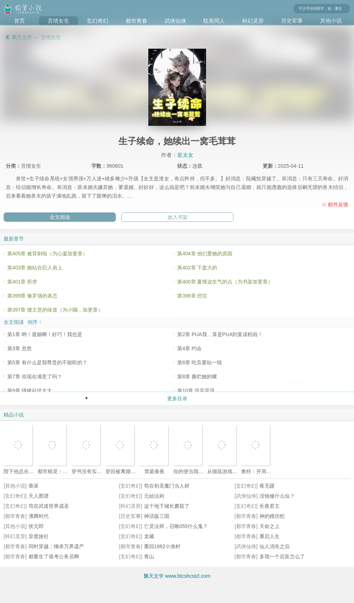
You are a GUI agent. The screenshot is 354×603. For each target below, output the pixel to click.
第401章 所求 (22, 282)
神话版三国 (156, 516)
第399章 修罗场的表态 (32, 296)
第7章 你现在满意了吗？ (34, 376)
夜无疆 (267, 486)
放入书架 (177, 217)
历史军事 (292, 21)
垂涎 (34, 486)
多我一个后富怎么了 (282, 556)
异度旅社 (39, 536)
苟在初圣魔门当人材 (166, 486)
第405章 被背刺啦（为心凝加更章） (47, 253)
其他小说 (331, 21)
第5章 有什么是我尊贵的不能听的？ (47, 362)
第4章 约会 (189, 348)
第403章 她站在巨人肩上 (34, 267)
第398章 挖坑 (192, 296)
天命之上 (269, 526)
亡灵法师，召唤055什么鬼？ (176, 526)
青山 (149, 556)
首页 (19, 21)
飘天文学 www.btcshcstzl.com (177, 576)
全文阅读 (60, 217)
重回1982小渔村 (162, 546)
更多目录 (177, 398)
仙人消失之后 (274, 546)
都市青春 (136, 21)
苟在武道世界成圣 (49, 506)
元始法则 (154, 496)
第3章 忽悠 (19, 348)
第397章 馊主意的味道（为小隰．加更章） (55, 310)
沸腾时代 (39, 516)
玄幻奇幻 (97, 21)
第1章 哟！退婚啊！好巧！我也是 (44, 334)
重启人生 (269, 536)
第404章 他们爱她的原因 (204, 253)
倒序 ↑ (34, 322)
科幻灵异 (253, 21)
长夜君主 (269, 506)
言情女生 (58, 21)
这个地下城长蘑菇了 (166, 506)
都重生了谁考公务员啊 (54, 556)
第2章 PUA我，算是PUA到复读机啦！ (220, 334)
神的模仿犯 (272, 516)
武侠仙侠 (175, 21)
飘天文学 (22, 37)
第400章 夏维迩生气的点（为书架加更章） (225, 282)
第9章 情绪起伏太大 (29, 390)
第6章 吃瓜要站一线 (199, 362)
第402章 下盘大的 (197, 267)
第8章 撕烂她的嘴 (197, 376)
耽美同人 (214, 21)
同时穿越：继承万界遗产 (56, 546)
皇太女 (185, 155)
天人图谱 (39, 496)
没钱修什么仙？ (277, 496)
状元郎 (36, 526)
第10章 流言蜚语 (195, 390)
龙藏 (149, 536)
